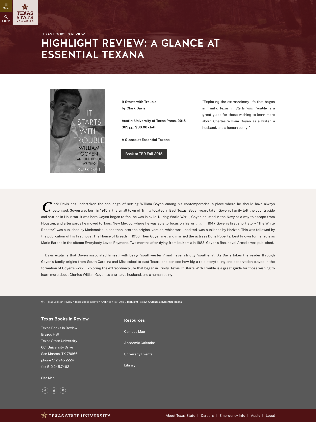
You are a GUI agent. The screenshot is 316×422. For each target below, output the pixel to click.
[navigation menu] (6, 6)
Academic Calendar (139, 343)
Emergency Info (232, 416)
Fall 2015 (119, 301)
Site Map (48, 378)
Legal (270, 416)
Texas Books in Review (63, 34)
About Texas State (180, 416)
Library (129, 365)
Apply (255, 416)
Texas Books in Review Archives (93, 301)
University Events (138, 354)
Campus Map (134, 332)
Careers (207, 416)
